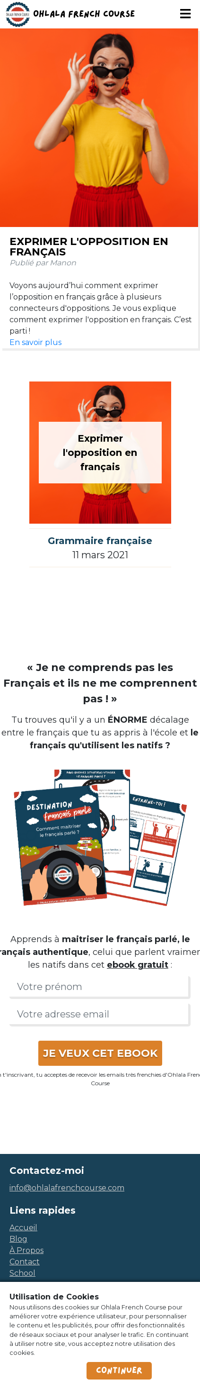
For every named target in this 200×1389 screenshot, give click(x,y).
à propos (26, 1250)
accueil (23, 1227)
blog (18, 1239)
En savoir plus (35, 342)
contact (24, 1261)
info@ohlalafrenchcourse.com (66, 1187)
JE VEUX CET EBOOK (100, 1053)
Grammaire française (100, 540)
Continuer (119, 1370)
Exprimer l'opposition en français (88, 246)
